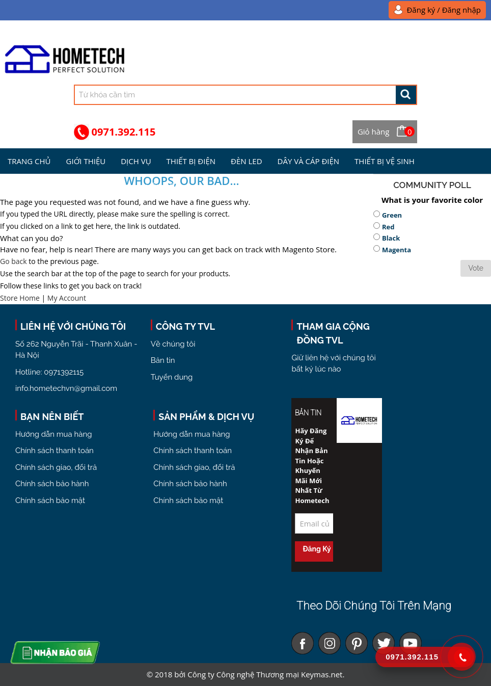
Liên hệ (160, 186)
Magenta (396, 249)
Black (391, 238)
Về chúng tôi (173, 344)
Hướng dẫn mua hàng (53, 434)
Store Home (20, 298)
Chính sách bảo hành (52, 483)
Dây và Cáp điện (309, 161)
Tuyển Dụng (106, 186)
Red (388, 226)
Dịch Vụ (136, 161)
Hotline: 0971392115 (49, 372)
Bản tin (163, 360)
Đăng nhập (461, 10)
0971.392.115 (124, 132)
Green (392, 215)
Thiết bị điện (191, 161)
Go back (13, 261)
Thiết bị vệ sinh (384, 161)
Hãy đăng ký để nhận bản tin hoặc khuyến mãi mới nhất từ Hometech (312, 465)
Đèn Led (246, 161)
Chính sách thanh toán (54, 450)
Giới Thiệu (86, 161)
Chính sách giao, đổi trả (56, 467)
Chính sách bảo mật (50, 500)
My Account (66, 298)
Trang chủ (29, 161)
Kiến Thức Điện (37, 186)
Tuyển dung (172, 377)
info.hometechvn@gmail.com (66, 388)
